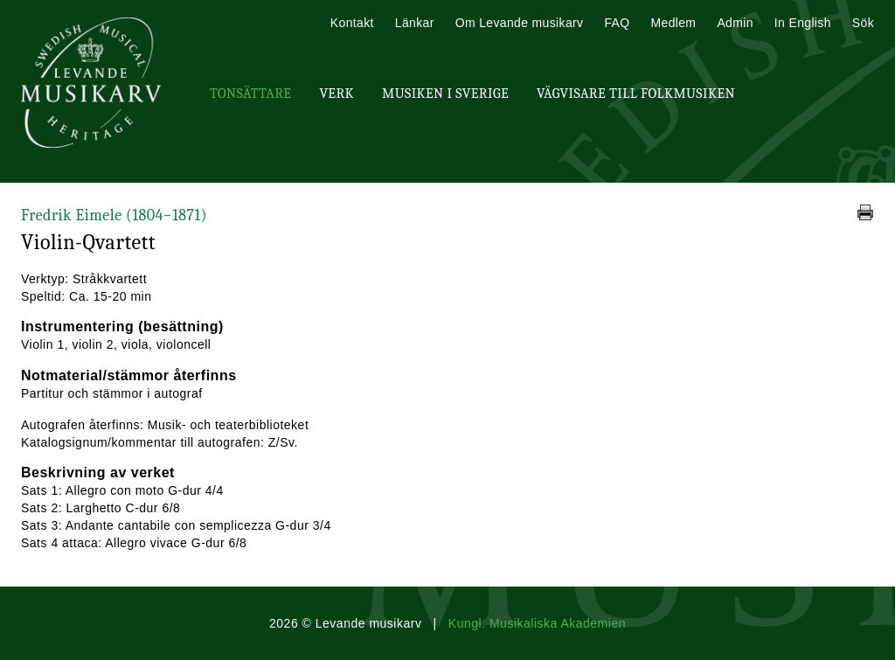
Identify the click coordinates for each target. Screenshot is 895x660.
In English (802, 23)
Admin (735, 23)
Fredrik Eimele (114, 215)
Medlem (673, 23)
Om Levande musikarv (519, 23)
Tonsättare (250, 93)
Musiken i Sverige (445, 93)
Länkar (414, 23)
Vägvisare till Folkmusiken (636, 93)
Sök (863, 23)
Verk (336, 93)
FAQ (616, 23)
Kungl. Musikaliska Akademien (537, 623)
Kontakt (352, 23)
